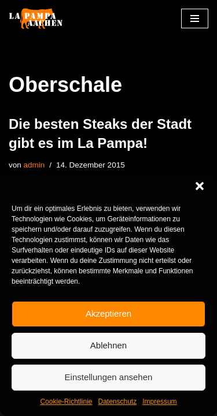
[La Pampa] (43, 18)
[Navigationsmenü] (194, 18)
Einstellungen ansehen (109, 377)
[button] (199, 186)
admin (34, 165)
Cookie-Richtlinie (66, 402)
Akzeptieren (108, 313)
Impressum (159, 402)
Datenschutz (117, 402)
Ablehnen (108, 345)
